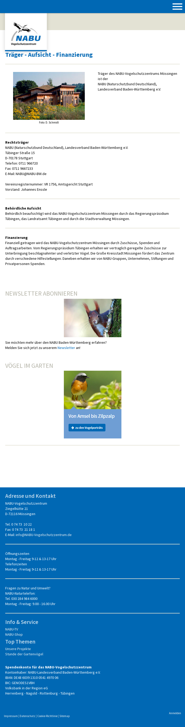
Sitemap (64, 716)
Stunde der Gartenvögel (24, 654)
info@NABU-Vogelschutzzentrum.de (44, 534)
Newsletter (66, 347)
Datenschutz (27, 716)
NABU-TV (11, 629)
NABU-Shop (14, 634)
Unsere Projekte (18, 648)
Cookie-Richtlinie (47, 716)
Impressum (11, 716)
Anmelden (175, 713)
